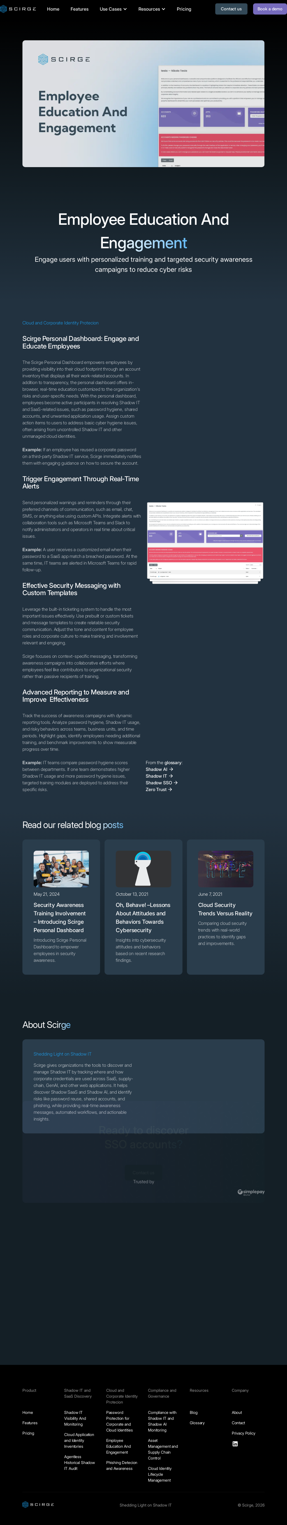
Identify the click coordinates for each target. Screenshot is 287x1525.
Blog (193, 1412)
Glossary (197, 1422)
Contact (238, 1422)
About (237, 1412)
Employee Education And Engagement (118, 1446)
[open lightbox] (205, 540)
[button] (113, 9)
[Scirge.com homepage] (38, 1504)
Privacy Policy (243, 1433)
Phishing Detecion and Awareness (122, 1465)
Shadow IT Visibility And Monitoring (75, 1418)
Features (80, 9)
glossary (173, 762)
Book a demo (270, 8)
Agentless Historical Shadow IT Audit (79, 1462)
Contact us (231, 8)
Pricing (184, 9)
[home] (18, 9)
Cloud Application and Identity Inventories (79, 1440)
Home (53, 9)
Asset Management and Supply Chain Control (163, 1449)
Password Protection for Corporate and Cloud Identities (119, 1421)
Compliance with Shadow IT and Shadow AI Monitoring (162, 1421)
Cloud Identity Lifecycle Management (160, 1474)
